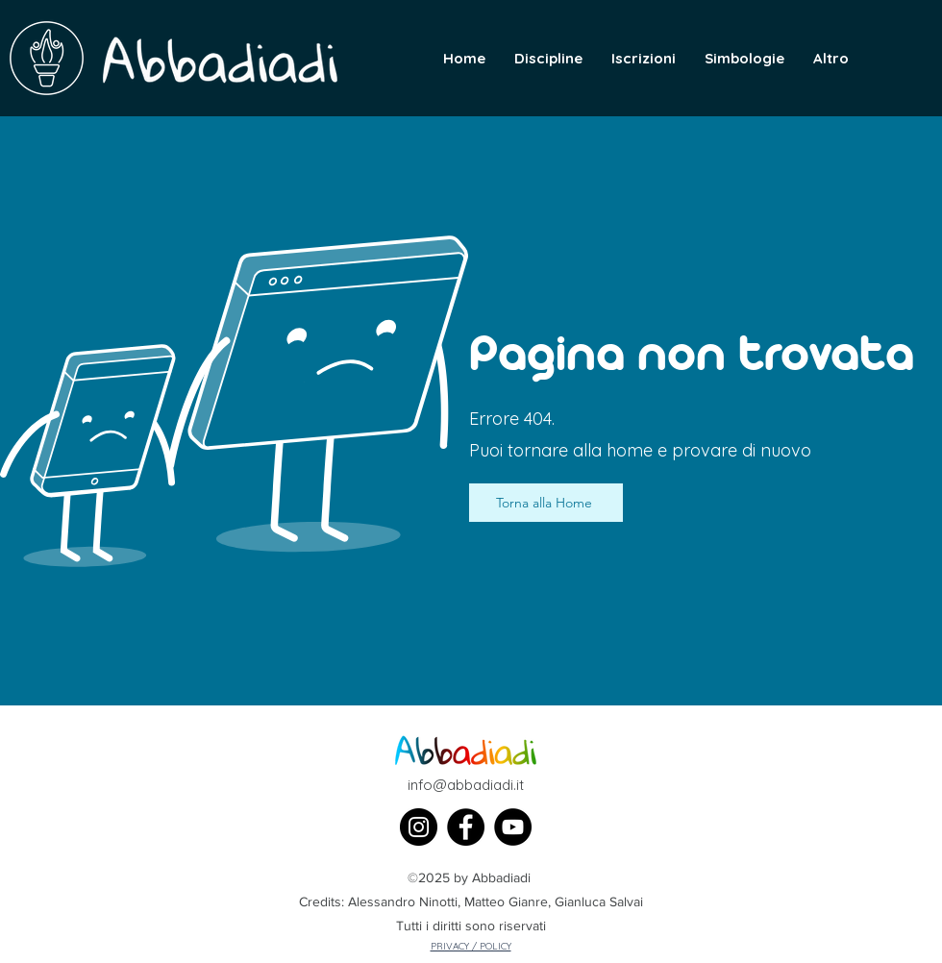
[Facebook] (465, 827)
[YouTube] (513, 827)
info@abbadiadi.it (466, 785)
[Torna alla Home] (546, 502)
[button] (831, 59)
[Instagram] (418, 827)
